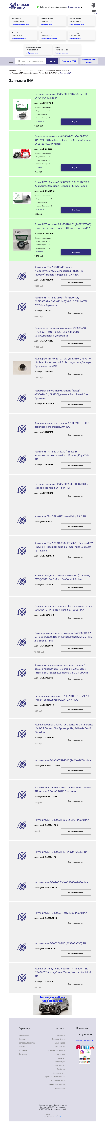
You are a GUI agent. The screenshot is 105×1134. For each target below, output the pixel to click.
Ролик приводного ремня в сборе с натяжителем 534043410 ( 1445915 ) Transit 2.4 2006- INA (63, 607)
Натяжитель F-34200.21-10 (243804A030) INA (60, 912)
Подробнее (76, 122)
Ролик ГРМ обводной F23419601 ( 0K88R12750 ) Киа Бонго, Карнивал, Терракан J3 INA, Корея (61, 183)
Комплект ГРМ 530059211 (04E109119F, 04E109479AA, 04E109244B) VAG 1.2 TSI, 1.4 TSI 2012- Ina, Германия (60, 301)
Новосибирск (16, 33)
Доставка (23, 1050)
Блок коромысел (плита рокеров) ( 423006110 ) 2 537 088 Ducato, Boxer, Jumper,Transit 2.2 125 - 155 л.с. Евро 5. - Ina (63, 636)
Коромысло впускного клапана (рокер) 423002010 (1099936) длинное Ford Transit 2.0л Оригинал (61, 394)
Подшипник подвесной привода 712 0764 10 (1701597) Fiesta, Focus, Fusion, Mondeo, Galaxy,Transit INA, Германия (60, 331)
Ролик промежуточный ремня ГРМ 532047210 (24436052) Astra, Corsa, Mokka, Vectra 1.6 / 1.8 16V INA (63, 972)
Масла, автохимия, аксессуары (57, 1086)
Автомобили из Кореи (89, 61)
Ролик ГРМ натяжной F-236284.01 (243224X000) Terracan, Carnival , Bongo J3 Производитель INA (62, 226)
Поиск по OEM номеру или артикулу (30, 62)
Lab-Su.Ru (58, 1116)
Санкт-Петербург (47, 18)
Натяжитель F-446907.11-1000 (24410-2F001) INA (62, 760)
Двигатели (60, 1035)
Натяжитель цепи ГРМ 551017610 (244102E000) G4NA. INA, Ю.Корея (61, 95)
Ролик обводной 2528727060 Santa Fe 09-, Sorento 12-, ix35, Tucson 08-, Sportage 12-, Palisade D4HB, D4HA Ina (63, 728)
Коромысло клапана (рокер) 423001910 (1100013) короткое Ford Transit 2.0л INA (62, 424)
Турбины (61, 1069)
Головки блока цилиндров (58, 1041)
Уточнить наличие (75, 282)
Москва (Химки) (75, 18)
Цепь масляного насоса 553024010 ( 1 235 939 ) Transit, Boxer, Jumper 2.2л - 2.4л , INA (61, 697)
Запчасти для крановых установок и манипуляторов (55, 1077)
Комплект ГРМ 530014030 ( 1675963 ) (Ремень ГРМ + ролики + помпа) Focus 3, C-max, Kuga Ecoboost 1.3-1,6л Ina (63, 546)
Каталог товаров (26, 70)
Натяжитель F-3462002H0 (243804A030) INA (60, 943)
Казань (57, 47)
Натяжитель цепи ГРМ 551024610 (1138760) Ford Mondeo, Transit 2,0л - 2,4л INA (62, 485)
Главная (12, 70)
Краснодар (45, 33)
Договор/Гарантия (27, 1043)
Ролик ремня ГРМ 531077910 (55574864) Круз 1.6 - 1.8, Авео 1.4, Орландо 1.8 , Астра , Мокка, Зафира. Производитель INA (63, 362)
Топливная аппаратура (60, 1060)
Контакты (23, 1054)
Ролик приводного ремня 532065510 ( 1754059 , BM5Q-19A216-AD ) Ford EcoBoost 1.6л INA (62, 577)
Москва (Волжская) (33, 47)
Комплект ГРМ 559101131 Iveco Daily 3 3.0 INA (60, 516)
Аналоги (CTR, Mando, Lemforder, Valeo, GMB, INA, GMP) (34, 73)
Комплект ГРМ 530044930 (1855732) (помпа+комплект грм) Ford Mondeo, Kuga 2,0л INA (61, 455)
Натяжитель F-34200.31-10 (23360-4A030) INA (61, 882)
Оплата (22, 1046)
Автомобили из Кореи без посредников (52, 999)
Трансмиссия (59, 1065)
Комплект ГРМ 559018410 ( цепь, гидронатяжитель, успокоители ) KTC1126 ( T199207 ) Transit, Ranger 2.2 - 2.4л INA (59, 270)
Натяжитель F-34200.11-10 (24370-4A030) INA (60, 851)
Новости (22, 1039)
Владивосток (16, 18)
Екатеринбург (75, 33)
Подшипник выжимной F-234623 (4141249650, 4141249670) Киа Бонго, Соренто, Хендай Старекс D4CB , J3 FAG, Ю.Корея (63, 140)
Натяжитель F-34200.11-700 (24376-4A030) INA (61, 819)
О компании (24, 1035)
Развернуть (40, 121)
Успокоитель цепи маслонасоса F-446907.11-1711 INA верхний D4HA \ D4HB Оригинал (62, 789)
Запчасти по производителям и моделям (52, 70)
